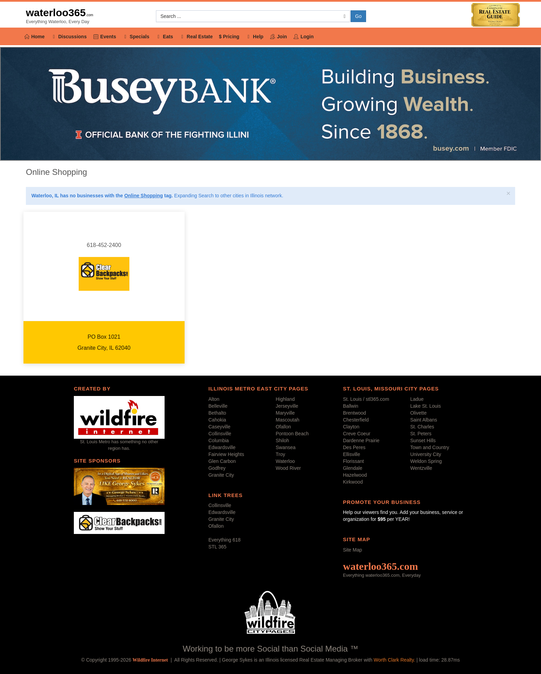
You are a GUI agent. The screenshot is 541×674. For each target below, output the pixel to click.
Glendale (352, 468)
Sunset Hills (423, 440)
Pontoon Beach (292, 433)
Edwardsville (222, 447)
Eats (164, 36)
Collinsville (219, 433)
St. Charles (422, 426)
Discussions (69, 36)
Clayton (351, 426)
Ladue (417, 399)
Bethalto (217, 413)
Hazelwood (355, 475)
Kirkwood (353, 482)
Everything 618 (224, 540)
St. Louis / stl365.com (366, 399)
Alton (213, 399)
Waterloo (285, 461)
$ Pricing (229, 36)
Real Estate (196, 36)
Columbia (218, 440)
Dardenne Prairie (361, 440)
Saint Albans (423, 420)
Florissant (353, 461)
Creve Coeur (356, 433)
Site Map (352, 550)
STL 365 (217, 546)
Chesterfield (356, 420)
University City (425, 454)
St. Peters (420, 433)
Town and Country (429, 447)
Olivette (418, 413)
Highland (285, 399)
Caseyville (219, 426)
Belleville (217, 406)
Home (34, 36)
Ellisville (351, 454)
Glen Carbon (222, 461)
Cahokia (217, 420)
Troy (280, 454)
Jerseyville (287, 406)
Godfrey (217, 468)
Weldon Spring (426, 461)
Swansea (286, 447)
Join (278, 36)
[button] (253, 16)
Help (255, 36)
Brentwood (354, 413)
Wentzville (421, 468)
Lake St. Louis (425, 406)
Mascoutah (287, 420)
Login (303, 36)
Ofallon (283, 426)
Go (358, 16)
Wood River (288, 468)
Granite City (221, 475)
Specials (135, 36)
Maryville (285, 413)
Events (104, 36)
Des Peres (354, 447)
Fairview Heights (226, 454)
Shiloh (282, 440)
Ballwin (350, 406)
